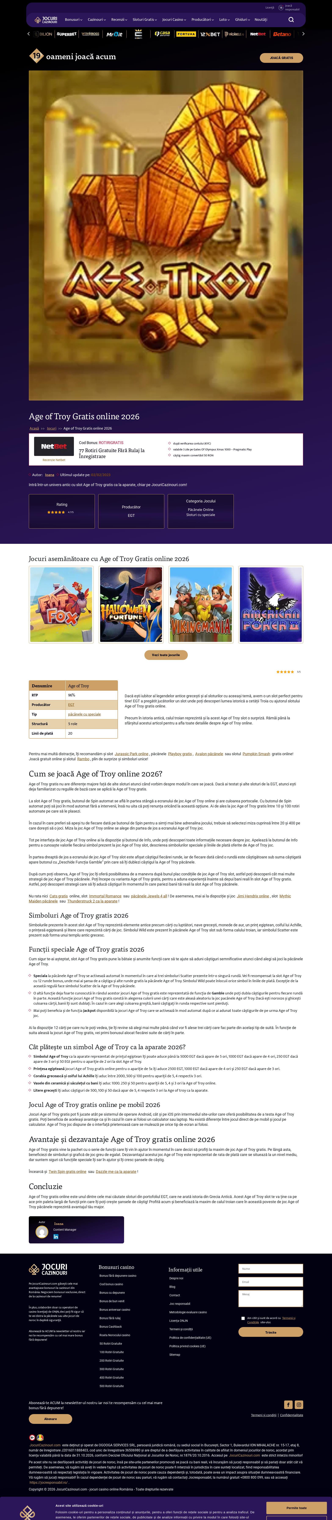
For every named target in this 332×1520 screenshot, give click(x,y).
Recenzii (117, 20)
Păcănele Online (200, 509)
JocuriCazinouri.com (45, 1445)
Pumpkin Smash (256, 754)
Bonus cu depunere (112, 1292)
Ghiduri (241, 20)
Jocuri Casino (172, 20)
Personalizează (297, 1499)
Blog (172, 1286)
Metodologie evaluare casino (188, 1312)
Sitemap (174, 1354)
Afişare (60, 1511)
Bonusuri (72, 20)
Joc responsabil (179, 1303)
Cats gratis (59, 896)
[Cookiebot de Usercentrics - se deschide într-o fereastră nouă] (27, 1512)
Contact (174, 1295)
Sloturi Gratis (143, 20)
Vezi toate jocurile (166, 655)
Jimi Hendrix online (253, 896)
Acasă (34, 428)
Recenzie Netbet (54, 460)
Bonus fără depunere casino (118, 1275)
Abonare (50, 1419)
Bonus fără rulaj (110, 1318)
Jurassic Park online (131, 754)
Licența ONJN (178, 1320)
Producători (201, 20)
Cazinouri (95, 20)
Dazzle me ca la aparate (116, 1171)
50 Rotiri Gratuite (111, 1343)
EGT (131, 515)
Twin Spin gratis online (67, 1171)
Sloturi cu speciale (200, 514)
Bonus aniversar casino (115, 1309)
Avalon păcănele (209, 754)
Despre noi (176, 1278)
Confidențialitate (291, 1415)
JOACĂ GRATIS (281, 58)
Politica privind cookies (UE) (187, 1346)
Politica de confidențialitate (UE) (190, 1337)
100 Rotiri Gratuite (112, 1352)
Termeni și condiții (181, 1329)
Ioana (49, 475)
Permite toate (296, 1485)
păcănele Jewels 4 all (149, 896)
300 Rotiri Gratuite (112, 1369)
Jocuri (51, 428)
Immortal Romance (105, 896)
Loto (223, 20)
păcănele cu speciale (84, 714)
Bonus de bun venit (112, 1301)
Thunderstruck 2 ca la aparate (92, 901)
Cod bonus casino (111, 1284)
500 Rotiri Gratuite (112, 1386)
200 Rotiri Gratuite (112, 1360)
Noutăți (261, 19)
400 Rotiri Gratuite (112, 1377)
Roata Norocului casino (115, 1335)
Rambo (83, 759)
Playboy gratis (180, 754)
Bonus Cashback (111, 1326)
